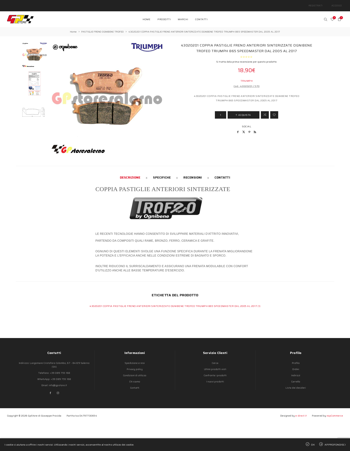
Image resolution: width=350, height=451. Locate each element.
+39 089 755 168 (60, 369)
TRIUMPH (247, 76)
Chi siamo (134, 377)
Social (246, 122)
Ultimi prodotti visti (215, 365)
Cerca (215, 359)
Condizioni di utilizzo (134, 371)
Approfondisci (335, 445)
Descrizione (130, 173)
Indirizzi (295, 371)
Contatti (222, 173)
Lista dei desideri (296, 384)
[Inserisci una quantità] (220, 110)
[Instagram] (58, 389)
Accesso (338, 3)
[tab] (130, 173)
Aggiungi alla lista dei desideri (274, 110)
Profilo (296, 359)
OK (313, 445)
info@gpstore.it (58, 381)
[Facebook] (50, 389)
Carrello (295, 377)
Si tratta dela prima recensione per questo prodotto (246, 57)
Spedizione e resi (135, 359)
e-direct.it (301, 412)
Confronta (265, 110)
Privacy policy (135, 365)
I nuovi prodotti (215, 377)
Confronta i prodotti (215, 371)
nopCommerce (335, 412)
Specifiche (162, 173)
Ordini (295, 365)
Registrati (320, 3)
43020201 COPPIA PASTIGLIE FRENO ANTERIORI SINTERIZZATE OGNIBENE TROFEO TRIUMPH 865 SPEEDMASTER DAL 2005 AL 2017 (173, 302)
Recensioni (192, 173)
